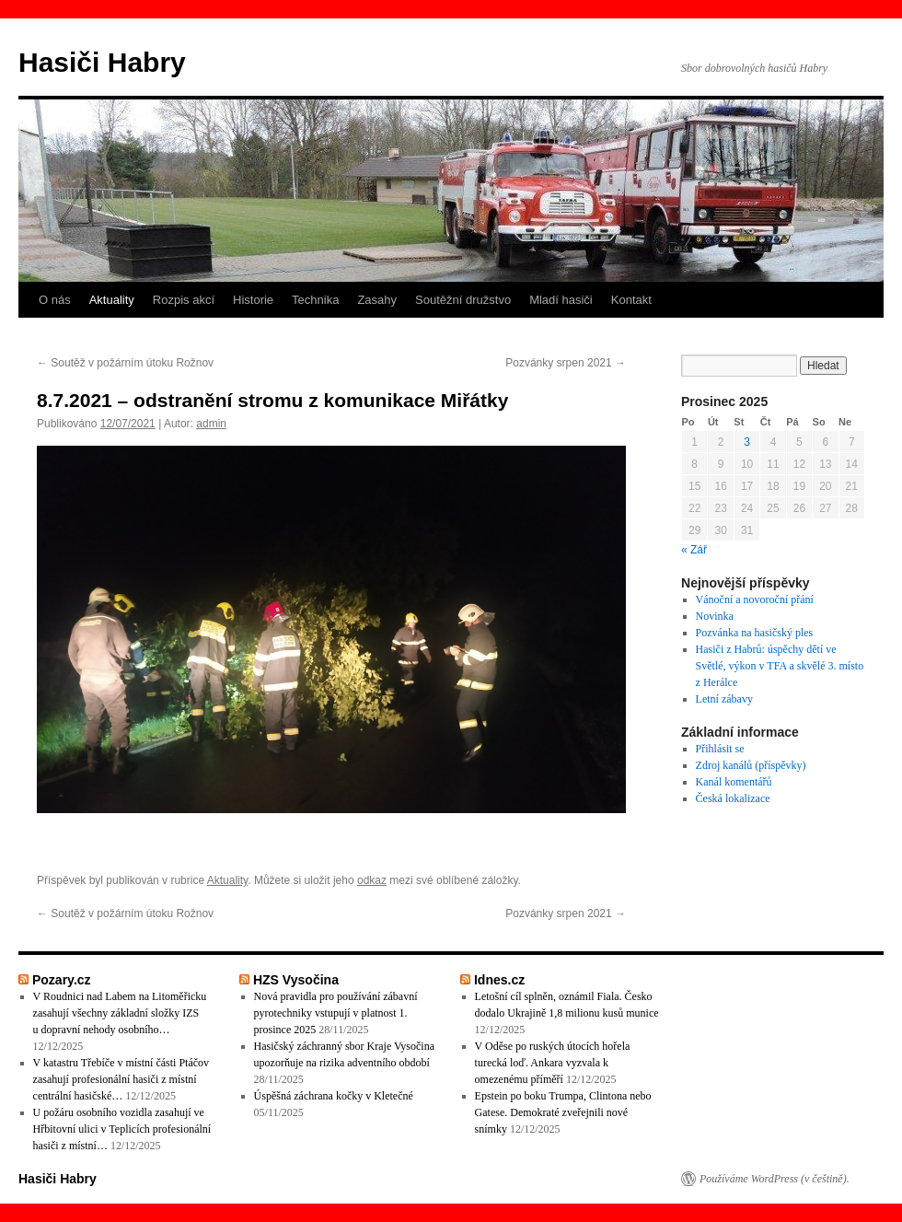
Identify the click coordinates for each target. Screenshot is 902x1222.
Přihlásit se (720, 748)
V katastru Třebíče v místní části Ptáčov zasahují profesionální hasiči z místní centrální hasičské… (121, 1079)
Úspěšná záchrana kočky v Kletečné (333, 1095)
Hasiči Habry (102, 62)
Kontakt (631, 300)
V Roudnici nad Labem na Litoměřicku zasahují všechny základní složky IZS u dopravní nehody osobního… (120, 1013)
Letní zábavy (724, 698)
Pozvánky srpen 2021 (565, 362)
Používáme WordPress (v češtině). (775, 1178)
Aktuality (111, 300)
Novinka (715, 616)
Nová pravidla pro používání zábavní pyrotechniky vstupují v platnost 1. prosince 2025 (336, 1013)
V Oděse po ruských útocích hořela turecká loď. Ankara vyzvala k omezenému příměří (552, 1063)
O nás (55, 300)
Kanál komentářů (734, 781)
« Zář (694, 549)
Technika (315, 300)
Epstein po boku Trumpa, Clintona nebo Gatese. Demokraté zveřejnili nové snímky (563, 1112)
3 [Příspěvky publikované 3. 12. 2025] (747, 442)
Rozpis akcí (183, 300)
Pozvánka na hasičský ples (755, 632)
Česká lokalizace (733, 798)
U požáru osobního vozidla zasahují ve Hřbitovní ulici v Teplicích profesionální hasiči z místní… (122, 1129)
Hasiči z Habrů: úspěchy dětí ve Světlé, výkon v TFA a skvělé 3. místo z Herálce (780, 666)
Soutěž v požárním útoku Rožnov (125, 362)
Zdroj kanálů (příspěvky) (751, 765)
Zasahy (377, 300)
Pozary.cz (61, 979)
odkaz (372, 880)
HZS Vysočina (296, 979)
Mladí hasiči (561, 300)
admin (211, 423)
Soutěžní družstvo (463, 300)
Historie (253, 300)
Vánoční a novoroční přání (755, 599)
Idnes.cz (499, 979)
